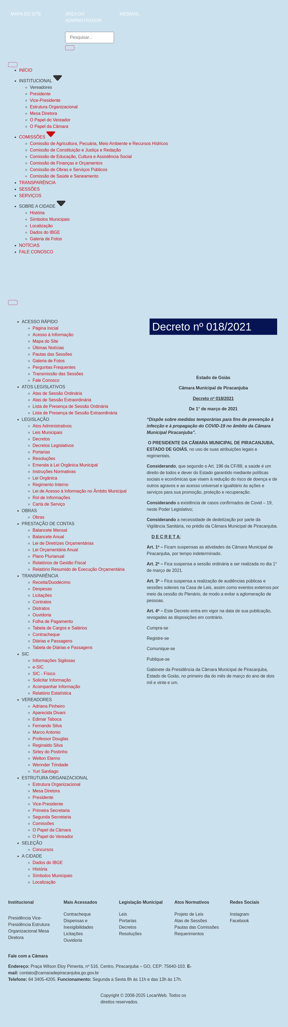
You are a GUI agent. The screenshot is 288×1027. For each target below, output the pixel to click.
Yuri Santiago (45, 771)
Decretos (41, 439)
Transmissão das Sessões (58, 373)
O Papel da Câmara (52, 830)
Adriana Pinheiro (49, 706)
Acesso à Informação (53, 334)
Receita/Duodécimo (52, 582)
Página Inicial (45, 328)
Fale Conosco (46, 380)
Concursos (43, 849)
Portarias (41, 452)
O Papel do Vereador (53, 836)
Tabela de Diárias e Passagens (63, 647)
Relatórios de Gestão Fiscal (59, 562)
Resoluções (44, 458)
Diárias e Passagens (52, 641)
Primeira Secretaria (51, 810)
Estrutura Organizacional (56, 784)
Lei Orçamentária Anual (55, 549)
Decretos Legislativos (53, 445)
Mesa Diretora (46, 791)
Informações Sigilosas (54, 660)
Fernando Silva (47, 725)
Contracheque (46, 634)
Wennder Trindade (50, 765)
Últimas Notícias (48, 347)
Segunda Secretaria (52, 817)
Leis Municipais (47, 432)
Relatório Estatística (52, 693)
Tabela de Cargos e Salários (60, 628)
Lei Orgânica (45, 478)
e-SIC (38, 667)
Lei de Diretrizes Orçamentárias (63, 543)
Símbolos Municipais (52, 875)
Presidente (43, 797)
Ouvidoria (42, 615)
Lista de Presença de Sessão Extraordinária (75, 413)
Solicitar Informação (52, 680)
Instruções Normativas (54, 471)
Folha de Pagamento (53, 621)
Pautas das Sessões (52, 354)
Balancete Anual (48, 536)
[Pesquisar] (69, 47)
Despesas (42, 589)
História (40, 869)
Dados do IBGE (48, 862)
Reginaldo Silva (48, 745)
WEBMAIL (129, 14)
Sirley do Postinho (50, 751)
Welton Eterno (46, 758)
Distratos (41, 608)
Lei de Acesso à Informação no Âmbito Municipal (79, 491)
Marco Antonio (46, 732)
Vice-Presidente (48, 804)
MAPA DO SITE (26, 14)
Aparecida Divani (49, 712)
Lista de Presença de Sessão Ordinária (70, 406)
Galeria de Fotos (49, 360)
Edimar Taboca (47, 719)
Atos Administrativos (52, 426)
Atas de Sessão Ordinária (57, 393)
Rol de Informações (51, 497)
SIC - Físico (44, 673)
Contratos (42, 602)
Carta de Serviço (49, 504)
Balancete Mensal (50, 530)
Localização (44, 882)
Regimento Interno (50, 484)
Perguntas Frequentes (54, 367)
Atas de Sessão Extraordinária (62, 400)
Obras (39, 517)
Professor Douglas (50, 738)
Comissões (43, 823)
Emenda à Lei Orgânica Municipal (65, 465)
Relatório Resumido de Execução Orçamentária (79, 569)
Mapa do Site (45, 341)
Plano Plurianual (48, 556)
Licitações (42, 595)
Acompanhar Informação (56, 686)
